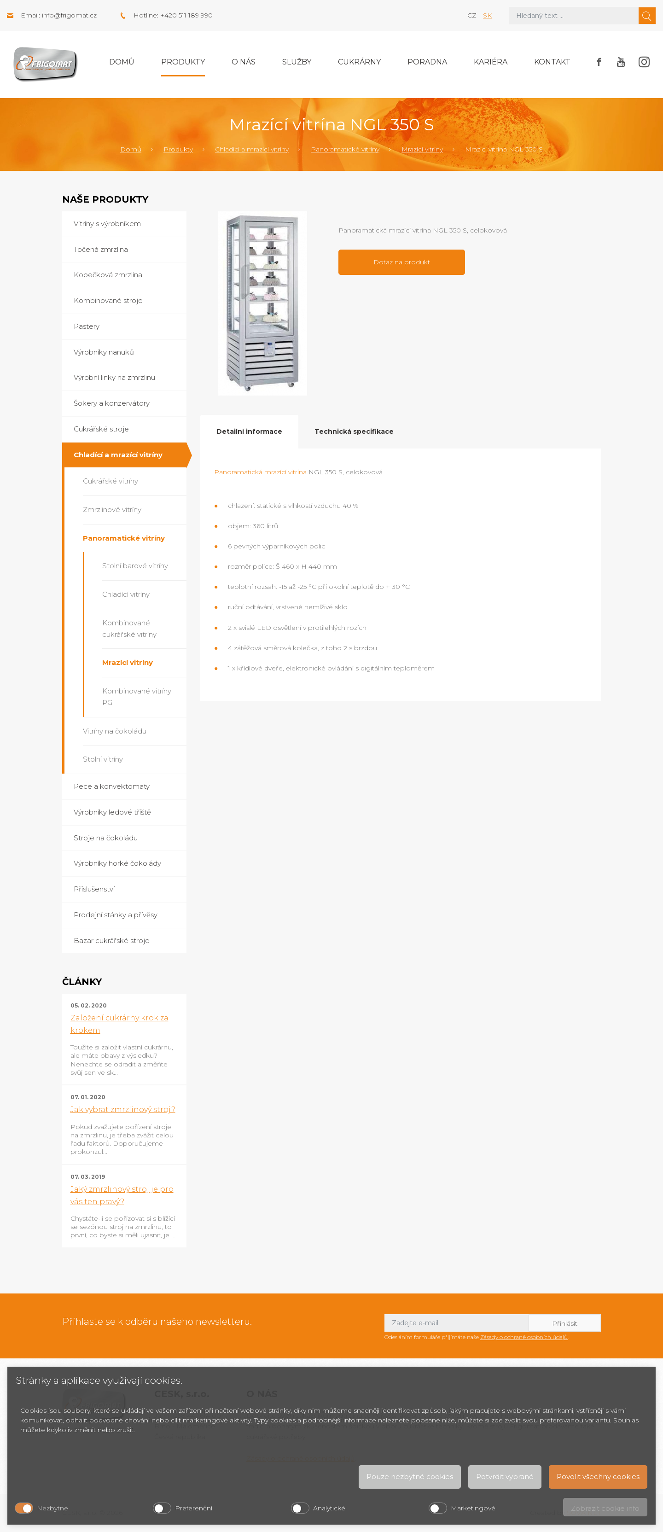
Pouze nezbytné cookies (409, 1476)
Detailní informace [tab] (249, 431)
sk (487, 15)
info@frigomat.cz (69, 15)
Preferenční (193, 1508)
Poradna (427, 62)
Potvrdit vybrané (505, 1476)
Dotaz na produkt (401, 262)
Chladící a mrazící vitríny (252, 149)
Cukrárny (359, 62)
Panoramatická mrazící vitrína (260, 472)
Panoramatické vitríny (345, 149)
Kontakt (552, 62)
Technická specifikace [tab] (354, 431)
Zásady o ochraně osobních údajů (524, 1337)
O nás (244, 62)
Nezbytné (52, 1508)
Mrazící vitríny (422, 149)
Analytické (329, 1508)
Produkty (183, 62)
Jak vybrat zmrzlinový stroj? (122, 1109)
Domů (121, 62)
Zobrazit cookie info (605, 1508)
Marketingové (473, 1508)
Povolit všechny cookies (598, 1476)
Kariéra (490, 62)
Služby (296, 62)
